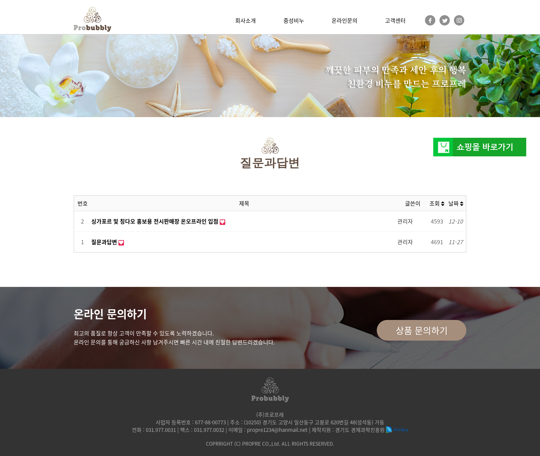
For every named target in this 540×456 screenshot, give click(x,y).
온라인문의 (344, 20)
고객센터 (395, 20)
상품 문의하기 (422, 330)
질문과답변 (104, 242)
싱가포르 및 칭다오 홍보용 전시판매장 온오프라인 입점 (155, 221)
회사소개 (245, 20)
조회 (436, 203)
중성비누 (293, 20)
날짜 (455, 203)
